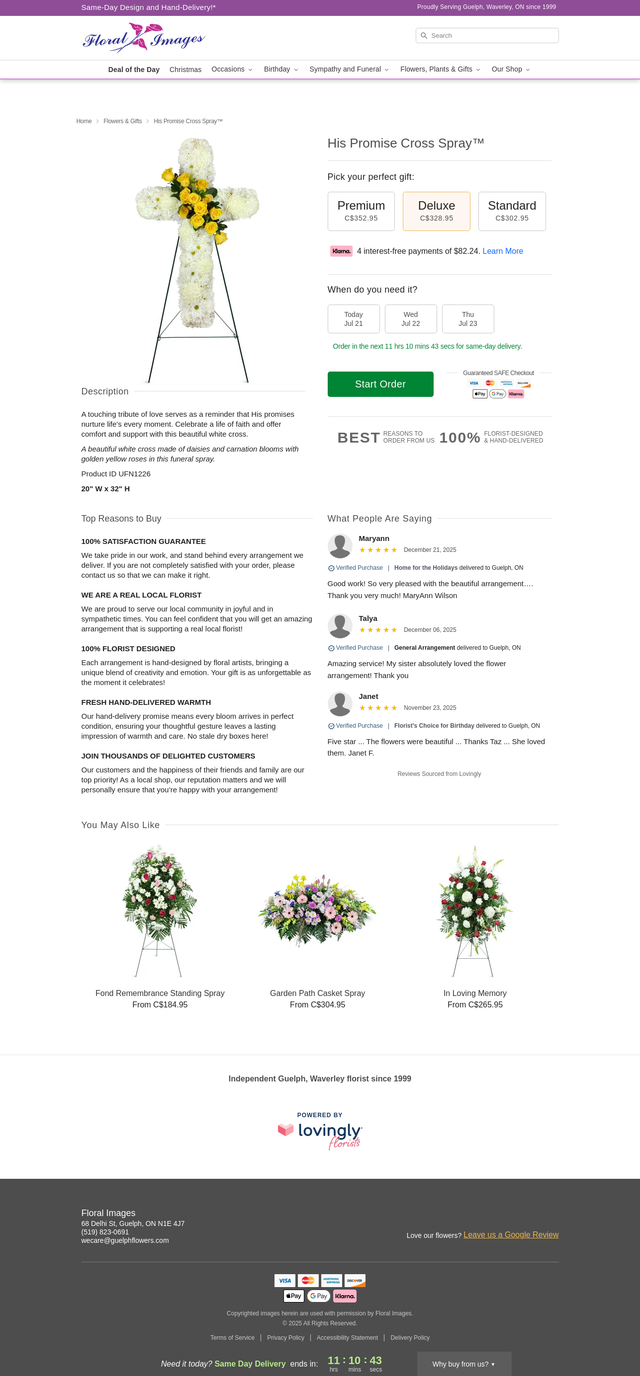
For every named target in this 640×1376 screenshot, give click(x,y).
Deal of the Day (134, 70)
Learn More (503, 251)
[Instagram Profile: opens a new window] (530, 1215)
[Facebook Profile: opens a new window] (552, 1215)
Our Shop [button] (512, 69)
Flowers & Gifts (122, 121)
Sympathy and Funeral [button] (350, 69)
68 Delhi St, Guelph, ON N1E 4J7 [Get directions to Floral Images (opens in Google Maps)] (133, 1223)
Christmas (185, 70)
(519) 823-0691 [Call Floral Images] (105, 1232)
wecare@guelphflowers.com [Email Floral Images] (125, 1240)
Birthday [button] (282, 69)
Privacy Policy (285, 1338)
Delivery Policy (410, 1338)
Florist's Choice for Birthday (434, 725)
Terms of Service (232, 1338)
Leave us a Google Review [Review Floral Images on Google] (510, 1234)
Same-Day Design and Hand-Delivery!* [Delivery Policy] (149, 7)
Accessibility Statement (347, 1338)
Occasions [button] (232, 69)
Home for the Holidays (425, 567)
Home (84, 121)
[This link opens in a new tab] (320, 1131)
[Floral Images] (153, 38)
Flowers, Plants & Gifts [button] (441, 69)
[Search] (487, 35)
